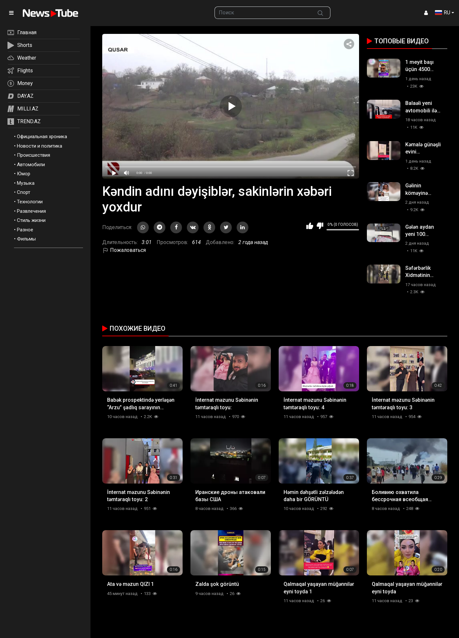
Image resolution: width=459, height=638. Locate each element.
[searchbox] (263, 13)
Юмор (23, 174)
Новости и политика (39, 146)
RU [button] (442, 12)
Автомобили (31, 164)
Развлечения (31, 211)
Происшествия (33, 155)
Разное (25, 230)
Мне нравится (309, 226)
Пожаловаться (124, 250)
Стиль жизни (31, 220)
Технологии (30, 202)
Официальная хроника (42, 136)
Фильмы (26, 239)
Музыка (26, 183)
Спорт (23, 192)
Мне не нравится (319, 226)
